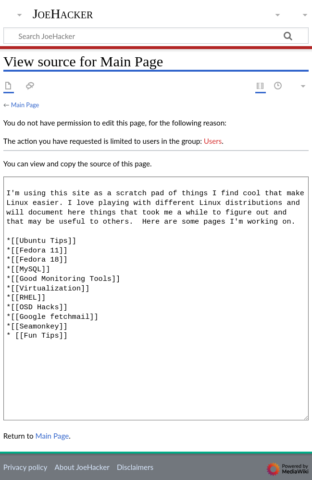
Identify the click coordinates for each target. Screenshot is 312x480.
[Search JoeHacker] (156, 35)
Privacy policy (25, 467)
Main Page (25, 105)
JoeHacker (63, 14)
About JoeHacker (81, 467)
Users (213, 141)
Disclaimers (135, 467)
